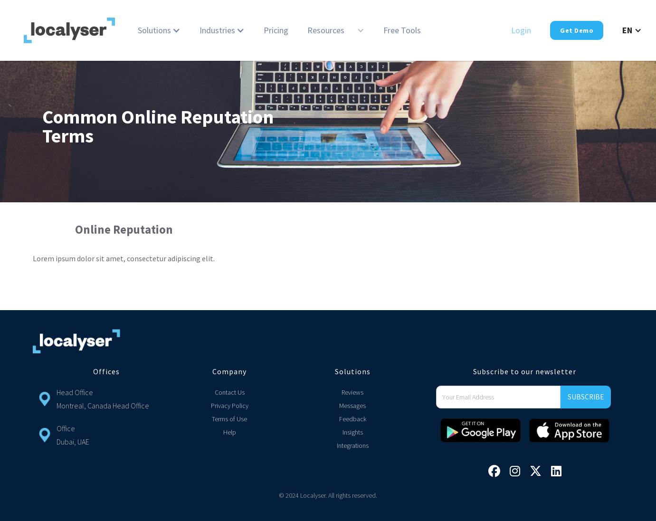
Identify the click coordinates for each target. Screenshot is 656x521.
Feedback (352, 419)
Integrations (353, 445)
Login (521, 30)
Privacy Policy (229, 405)
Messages (352, 405)
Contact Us (230, 392)
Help (229, 432)
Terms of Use (229, 419)
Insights (352, 432)
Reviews (352, 392)
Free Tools (402, 30)
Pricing (276, 30)
